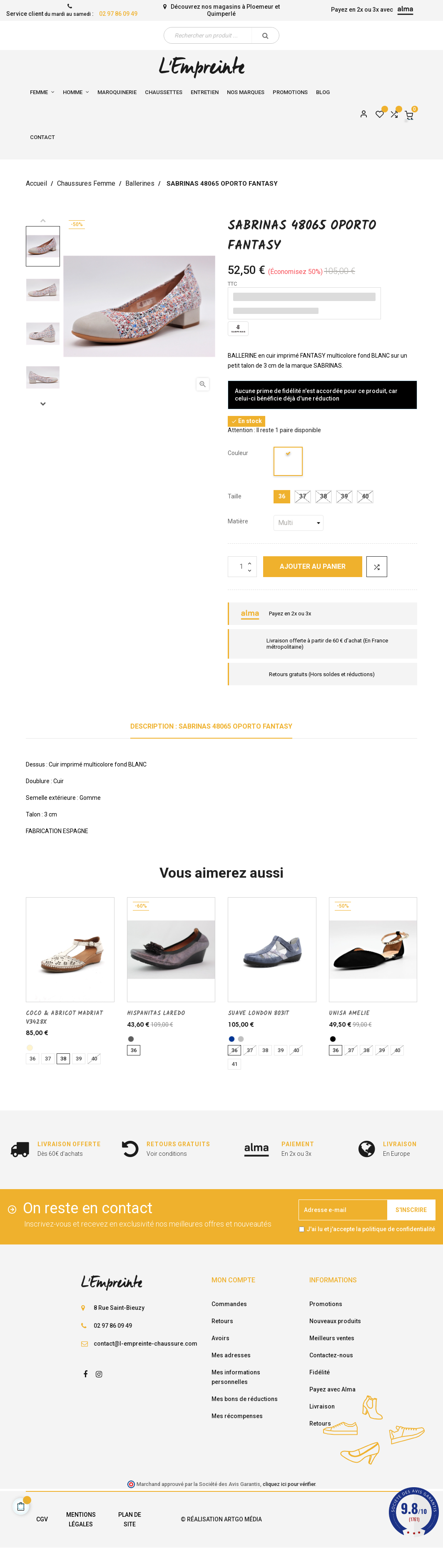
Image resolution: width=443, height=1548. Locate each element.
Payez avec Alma (332, 1389)
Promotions (325, 1304)
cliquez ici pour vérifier (289, 1484)
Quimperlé (221, 13)
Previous (43, 220)
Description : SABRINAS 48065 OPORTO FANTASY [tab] (211, 726)
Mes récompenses (237, 1416)
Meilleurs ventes (331, 1338)
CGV (42, 1519)
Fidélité (319, 1372)
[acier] (131, 1039)
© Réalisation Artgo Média (221, 1519)
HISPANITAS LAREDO (156, 1013)
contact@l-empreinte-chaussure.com (145, 1343)
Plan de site (129, 1519)
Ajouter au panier (313, 566)
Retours (222, 1321)
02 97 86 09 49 (118, 13)
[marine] (232, 1039)
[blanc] (289, 463)
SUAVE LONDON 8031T (258, 1013)
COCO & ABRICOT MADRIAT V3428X (64, 1017)
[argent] (241, 1039)
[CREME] (30, 1048)
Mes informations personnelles (236, 1377)
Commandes (229, 1304)
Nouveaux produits (335, 1321)
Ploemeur (260, 6)
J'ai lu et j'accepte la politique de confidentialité (370, 1229)
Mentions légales (81, 1519)
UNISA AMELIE (349, 1013)
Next (43, 403)
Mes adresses (231, 1355)
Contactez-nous (331, 1355)
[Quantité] (242, 566)
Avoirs (220, 1338)
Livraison (322, 1406)
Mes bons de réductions (245, 1399)
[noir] (333, 1039)
